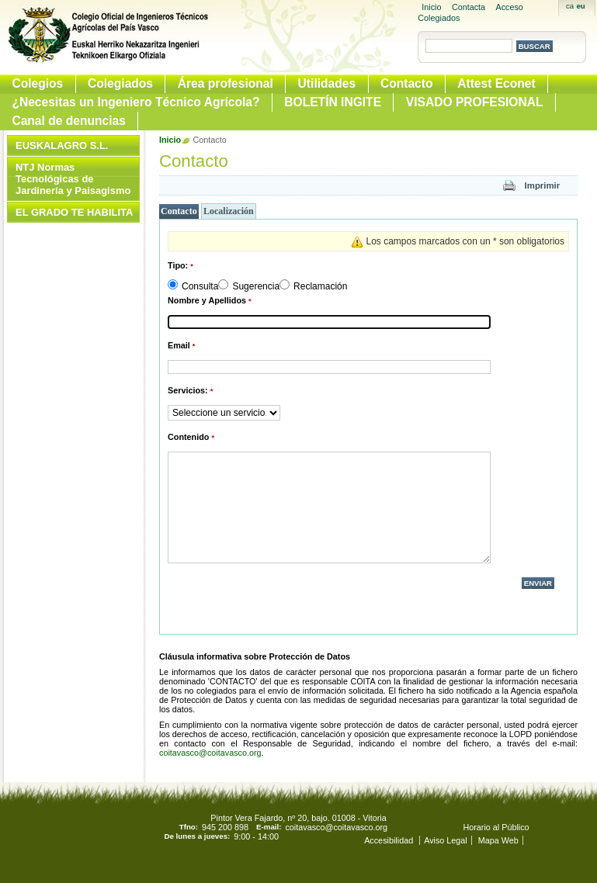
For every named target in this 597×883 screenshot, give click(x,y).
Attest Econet (496, 83)
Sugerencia (255, 286)
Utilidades (327, 83)
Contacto (406, 83)
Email (181, 345)
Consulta (200, 286)
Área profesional (225, 83)
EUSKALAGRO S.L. (62, 145)
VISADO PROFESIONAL (474, 102)
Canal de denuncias (68, 120)
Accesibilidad (389, 840)
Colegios (37, 83)
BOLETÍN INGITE (332, 102)
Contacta (468, 7)
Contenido (191, 437)
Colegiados (120, 83)
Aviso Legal (445, 840)
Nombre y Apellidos (210, 300)
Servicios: (190, 390)
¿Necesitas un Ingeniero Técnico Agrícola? (135, 102)
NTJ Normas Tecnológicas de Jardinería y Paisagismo (73, 178)
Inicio (431, 7)
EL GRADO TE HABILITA (74, 212)
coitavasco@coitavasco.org (210, 752)
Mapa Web (498, 840)
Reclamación (320, 286)
